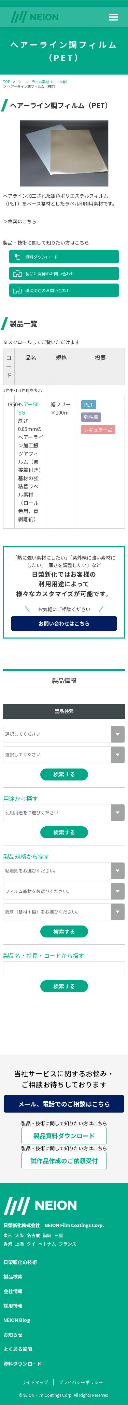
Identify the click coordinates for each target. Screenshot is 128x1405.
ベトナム (47, 1243)
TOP (6, 81)
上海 (19, 1243)
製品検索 (13, 1276)
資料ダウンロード (41, 257)
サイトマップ (35, 1382)
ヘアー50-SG (29, 408)
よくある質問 (17, 1348)
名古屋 (33, 1235)
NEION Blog (16, 1319)
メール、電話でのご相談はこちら (64, 1103)
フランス (67, 1243)
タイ (31, 1243)
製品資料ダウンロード (64, 1135)
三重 (58, 1235)
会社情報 (13, 1291)
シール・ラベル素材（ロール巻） (43, 81)
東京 (7, 1235)
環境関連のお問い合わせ (47, 290)
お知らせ (13, 1334)
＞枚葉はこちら (20, 221)
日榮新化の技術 (20, 1262)
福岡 (47, 1235)
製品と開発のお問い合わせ (49, 273)
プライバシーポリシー (81, 1382)
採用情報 (13, 1305)
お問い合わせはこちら (64, 623)
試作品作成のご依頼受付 (64, 1160)
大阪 (19, 1235)
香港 (7, 1243)
